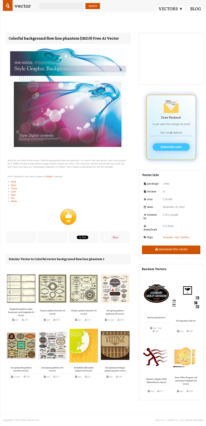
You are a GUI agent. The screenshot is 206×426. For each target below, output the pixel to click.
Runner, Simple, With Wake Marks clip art (156, 381)
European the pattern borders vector (21, 369)
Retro (13, 185)
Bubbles (185, 237)
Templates (168, 237)
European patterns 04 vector (52, 369)
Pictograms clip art (186, 321)
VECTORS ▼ (170, 8)
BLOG (195, 8)
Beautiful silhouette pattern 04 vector (84, 369)
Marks (14, 201)
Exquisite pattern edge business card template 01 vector (21, 312)
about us (159, 420)
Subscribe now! (171, 146)
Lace (13, 191)
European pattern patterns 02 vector (115, 312)
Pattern (50, 176)
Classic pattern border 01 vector (52, 312)
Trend (14, 188)
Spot (13, 194)
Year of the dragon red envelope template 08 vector (186, 380)
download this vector (171, 249)
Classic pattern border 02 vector (84, 312)
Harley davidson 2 (156, 317)
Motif (13, 181)
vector (22, 6)
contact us (172, 420)
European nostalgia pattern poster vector (115, 369)
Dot (12, 198)
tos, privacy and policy (192, 420)
